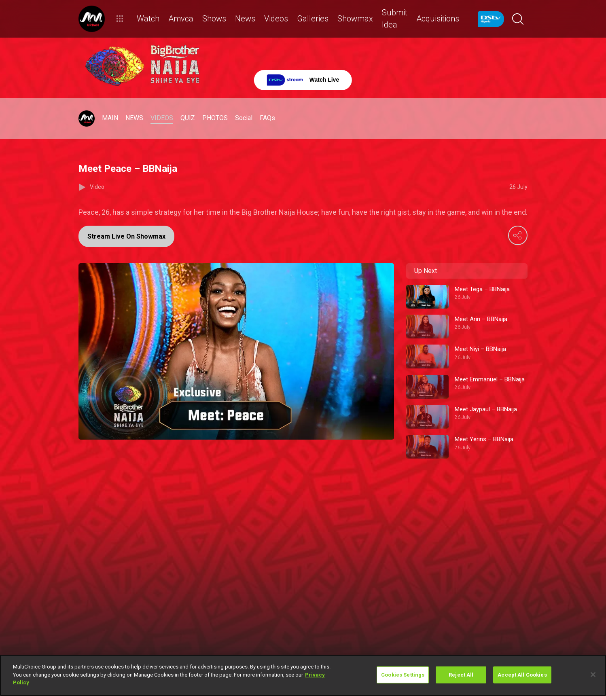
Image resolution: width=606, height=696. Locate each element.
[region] (303, 675)
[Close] (593, 674)
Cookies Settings (402, 675)
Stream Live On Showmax (126, 236)
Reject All (461, 675)
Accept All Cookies (522, 675)
